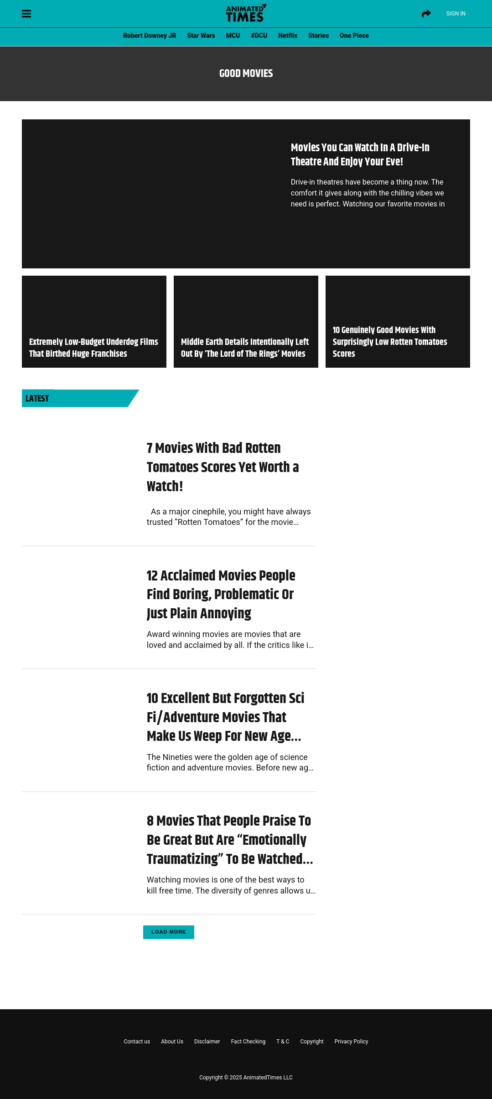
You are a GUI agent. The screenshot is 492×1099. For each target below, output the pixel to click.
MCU (233, 35)
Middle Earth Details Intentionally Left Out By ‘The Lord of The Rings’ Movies (245, 348)
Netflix (287, 35)
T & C (282, 1041)
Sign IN (456, 13)
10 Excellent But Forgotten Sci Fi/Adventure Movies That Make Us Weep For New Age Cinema (226, 717)
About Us (172, 1041)
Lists (153, 423)
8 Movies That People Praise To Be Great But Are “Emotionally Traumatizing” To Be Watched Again (229, 840)
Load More (168, 932)
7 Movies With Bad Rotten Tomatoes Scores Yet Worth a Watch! (223, 467)
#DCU (259, 35)
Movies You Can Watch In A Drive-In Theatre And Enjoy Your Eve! (360, 155)
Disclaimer (207, 1041)
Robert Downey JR (149, 35)
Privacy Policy (351, 1041)
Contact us (137, 1041)
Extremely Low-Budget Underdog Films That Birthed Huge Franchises (93, 348)
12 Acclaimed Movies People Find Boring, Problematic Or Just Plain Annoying (221, 595)
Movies (155, 560)
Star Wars (201, 35)
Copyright (311, 1041)
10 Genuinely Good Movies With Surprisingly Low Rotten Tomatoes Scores (390, 342)
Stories (318, 35)
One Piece (354, 35)
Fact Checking (248, 1041)
